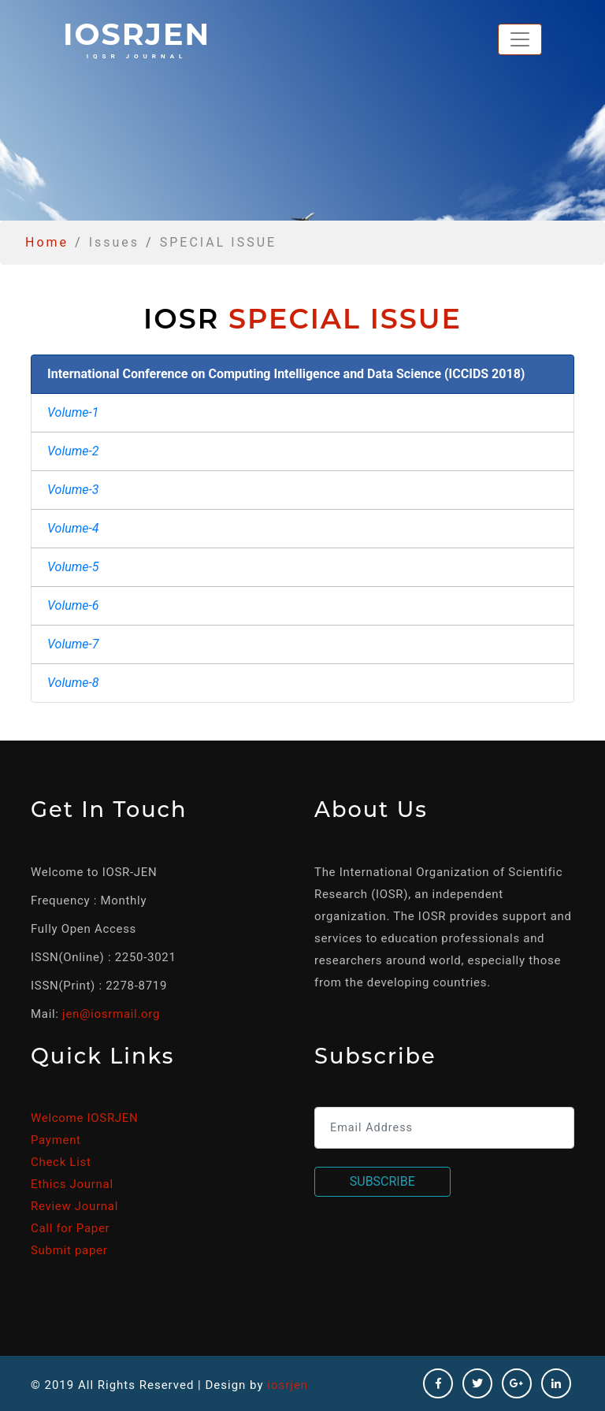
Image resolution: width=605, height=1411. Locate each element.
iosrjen (136, 38)
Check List (61, 1162)
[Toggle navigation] (520, 39)
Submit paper (69, 1250)
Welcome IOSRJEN (84, 1118)
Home (47, 242)
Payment (56, 1140)
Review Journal (74, 1206)
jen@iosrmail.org (111, 1014)
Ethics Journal (72, 1184)
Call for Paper (70, 1228)
